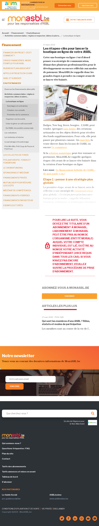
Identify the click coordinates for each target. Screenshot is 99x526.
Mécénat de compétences (17, 190)
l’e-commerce (59, 147)
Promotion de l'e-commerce (18, 115)
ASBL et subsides (12, 78)
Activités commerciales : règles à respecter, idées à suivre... (32, 36)
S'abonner (70, 296)
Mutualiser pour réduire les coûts (17, 184)
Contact (6, 459)
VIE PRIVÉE (47, 509)
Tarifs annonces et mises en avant (19, 472)
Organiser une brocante (15, 119)
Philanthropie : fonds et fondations (17, 161)
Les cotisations (11, 133)
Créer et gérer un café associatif (19, 124)
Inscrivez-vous (88, 5)
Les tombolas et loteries (14, 137)
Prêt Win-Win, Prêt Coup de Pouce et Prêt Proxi (19, 147)
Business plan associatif (17, 68)
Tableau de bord (10, 477)
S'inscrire (14, 386)
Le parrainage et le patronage (17, 142)
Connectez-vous (64, 5)
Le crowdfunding (13, 168)
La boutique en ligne (15, 101)
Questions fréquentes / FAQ (16, 448)
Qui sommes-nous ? (11, 443)
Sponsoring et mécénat (16, 173)
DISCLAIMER (59, 509)
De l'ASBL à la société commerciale (19, 128)
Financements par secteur (18, 200)
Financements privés (15, 178)
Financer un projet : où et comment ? (17, 54)
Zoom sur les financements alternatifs (20, 89)
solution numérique (60, 153)
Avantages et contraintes (17, 106)
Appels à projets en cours (17, 73)
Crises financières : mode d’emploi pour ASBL (17, 62)
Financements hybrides (16, 195)
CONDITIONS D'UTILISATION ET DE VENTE (20, 509)
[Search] (49, 413)
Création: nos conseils (16, 110)
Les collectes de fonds (15, 155)
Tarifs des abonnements (14, 466)
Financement (17, 33)
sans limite (69, 129)
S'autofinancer (33, 33)
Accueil (5, 33)
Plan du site (7, 454)
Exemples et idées (13, 205)
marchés (85, 140)
